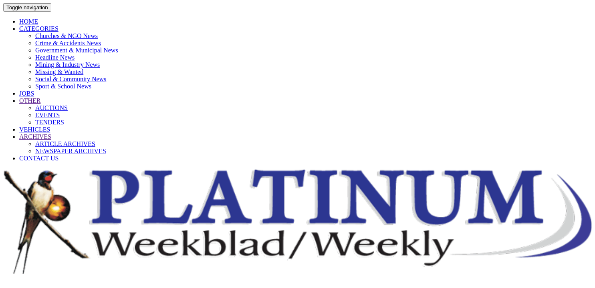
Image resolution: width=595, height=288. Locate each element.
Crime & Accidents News (68, 43)
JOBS (26, 93)
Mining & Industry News (67, 64)
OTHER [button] (29, 100)
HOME (28, 21)
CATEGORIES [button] (38, 28)
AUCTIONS (51, 107)
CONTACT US (38, 158)
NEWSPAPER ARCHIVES (70, 151)
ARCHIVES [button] (35, 136)
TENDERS (49, 122)
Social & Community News (70, 79)
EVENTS (47, 115)
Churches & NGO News (66, 35)
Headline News (55, 57)
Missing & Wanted (59, 71)
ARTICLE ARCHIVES (65, 143)
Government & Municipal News (76, 50)
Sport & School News (63, 86)
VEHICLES (34, 129)
